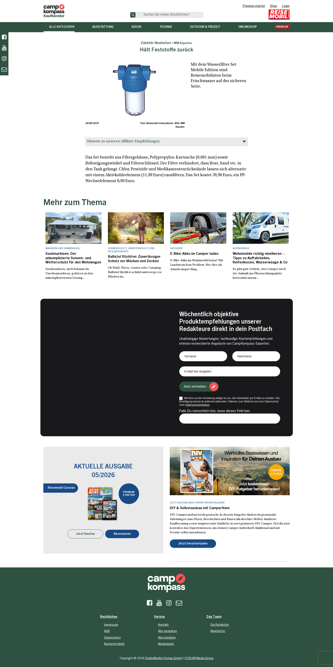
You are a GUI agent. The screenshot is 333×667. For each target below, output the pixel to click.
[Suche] (132, 14)
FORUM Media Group (199, 657)
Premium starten (254, 6)
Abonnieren (122, 532)
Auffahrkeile (241, 248)
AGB (107, 629)
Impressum (111, 623)
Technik (165, 27)
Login (286, 6)
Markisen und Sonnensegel (62, 248)
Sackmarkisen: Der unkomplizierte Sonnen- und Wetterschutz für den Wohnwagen (72, 257)
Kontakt (163, 623)
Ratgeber (176, 248)
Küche (136, 27)
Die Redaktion (220, 623)
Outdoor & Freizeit (205, 27)
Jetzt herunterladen (193, 542)
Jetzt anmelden (194, 385)
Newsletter (218, 629)
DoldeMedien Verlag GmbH (163, 657)
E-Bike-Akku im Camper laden (192, 253)
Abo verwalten (167, 629)
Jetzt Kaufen (85, 532)
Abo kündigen (167, 636)
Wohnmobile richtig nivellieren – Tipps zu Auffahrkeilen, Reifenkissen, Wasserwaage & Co (258, 257)
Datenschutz (112, 636)
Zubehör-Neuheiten (156, 43)
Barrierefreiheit (114, 643)
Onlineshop (247, 27)
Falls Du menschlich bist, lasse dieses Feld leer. (215, 410)
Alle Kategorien (61, 27)
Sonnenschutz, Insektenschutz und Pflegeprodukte (131, 250)
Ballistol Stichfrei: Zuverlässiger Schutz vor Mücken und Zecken (133, 258)
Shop (273, 6)
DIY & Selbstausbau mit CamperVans (198, 507)
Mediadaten (166, 643)
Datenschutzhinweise (197, 403)
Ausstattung (103, 27)
